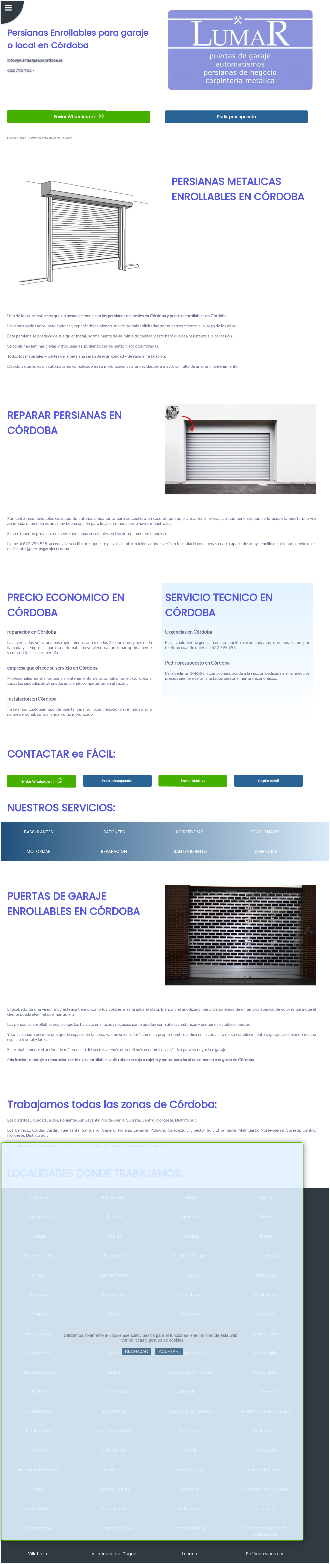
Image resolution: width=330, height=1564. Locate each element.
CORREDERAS (189, 832)
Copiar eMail (268, 780)
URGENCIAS (265, 851)
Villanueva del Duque (114, 1554)
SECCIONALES (265, 832)
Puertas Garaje (16, 138)
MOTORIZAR (39, 851)
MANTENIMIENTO (189, 851)
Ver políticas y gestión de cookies (152, 1340)
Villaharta (38, 1554)
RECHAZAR (136, 1351)
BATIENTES (114, 832)
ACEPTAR (169, 1351)
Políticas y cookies (265, 1554)
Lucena (189, 1554)
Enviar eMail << (193, 780)
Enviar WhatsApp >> (79, 117)
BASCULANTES (38, 832)
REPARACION (114, 851)
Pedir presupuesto (236, 117)
